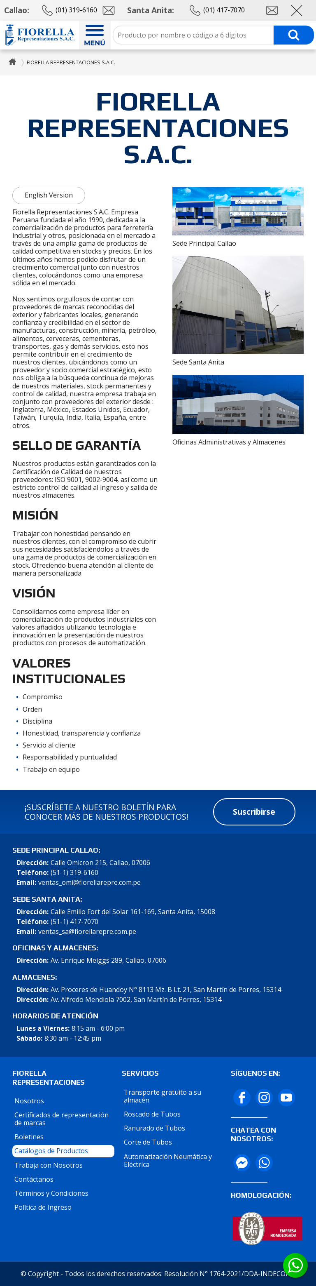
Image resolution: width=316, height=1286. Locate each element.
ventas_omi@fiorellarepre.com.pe (89, 882)
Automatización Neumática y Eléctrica (168, 1160)
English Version (49, 195)
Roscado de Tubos (152, 1114)
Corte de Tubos (148, 1142)
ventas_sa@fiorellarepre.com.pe (87, 932)
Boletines (29, 1136)
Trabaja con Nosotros (48, 1165)
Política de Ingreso (43, 1207)
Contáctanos (33, 1179)
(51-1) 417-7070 (74, 922)
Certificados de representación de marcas (61, 1118)
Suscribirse (254, 811)
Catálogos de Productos (51, 1150)
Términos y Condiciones (51, 1193)
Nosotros (29, 1100)
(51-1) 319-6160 (74, 873)
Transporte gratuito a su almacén (162, 1096)
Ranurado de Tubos (154, 1128)
